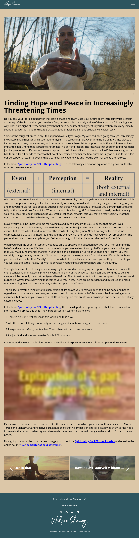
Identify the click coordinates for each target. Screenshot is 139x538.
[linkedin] (77, 512)
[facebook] (66, 512)
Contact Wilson (69, 505)
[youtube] (72, 512)
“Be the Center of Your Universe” (40, 445)
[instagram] (61, 512)
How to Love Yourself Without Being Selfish (100, 467)
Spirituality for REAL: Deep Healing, (40, 307)
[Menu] (133, 4)
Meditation (22, 467)
